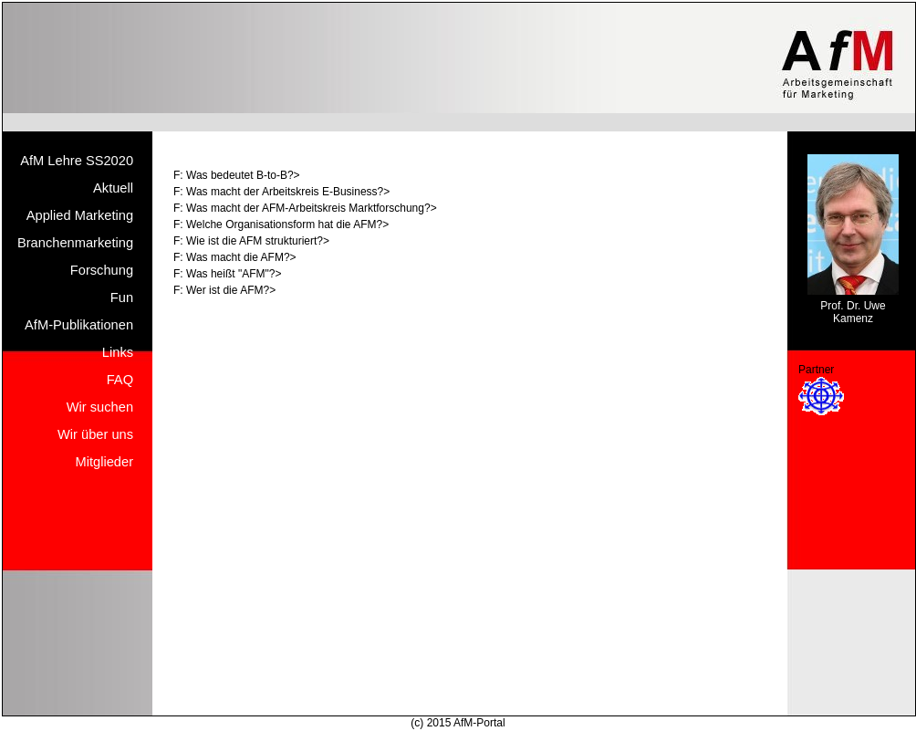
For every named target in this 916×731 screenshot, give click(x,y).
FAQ (120, 379)
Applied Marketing (79, 215)
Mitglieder (105, 461)
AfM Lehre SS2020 (76, 160)
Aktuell (113, 188)
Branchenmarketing (75, 242)
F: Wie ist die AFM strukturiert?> (251, 241)
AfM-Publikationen (79, 325)
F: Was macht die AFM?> (235, 257)
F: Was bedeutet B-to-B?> (236, 175)
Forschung (101, 270)
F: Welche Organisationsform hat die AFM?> (281, 224)
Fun (121, 297)
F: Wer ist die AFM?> (224, 290)
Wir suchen (100, 407)
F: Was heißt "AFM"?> (227, 273)
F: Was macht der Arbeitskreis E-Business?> (281, 191)
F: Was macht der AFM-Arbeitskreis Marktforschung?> (305, 208)
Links (117, 352)
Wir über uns (95, 434)
